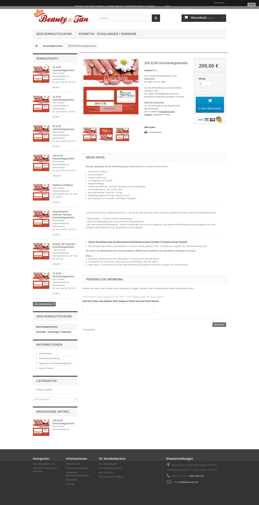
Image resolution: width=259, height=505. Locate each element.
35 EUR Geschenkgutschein (63, 128)
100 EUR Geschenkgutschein (63, 157)
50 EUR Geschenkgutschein (63, 69)
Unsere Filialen (45, 368)
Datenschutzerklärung (49, 358)
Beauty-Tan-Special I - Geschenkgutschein (65, 245)
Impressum (71, 480)
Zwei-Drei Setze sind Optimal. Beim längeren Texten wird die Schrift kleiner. (120, 301)
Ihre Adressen (106, 472)
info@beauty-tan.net (188, 482)
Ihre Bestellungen (108, 464)
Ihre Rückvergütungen (110, 468)
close (251, 4)
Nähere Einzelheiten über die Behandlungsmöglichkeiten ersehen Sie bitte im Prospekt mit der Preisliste (137, 242)
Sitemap (70, 484)
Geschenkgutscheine (54, 34)
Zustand (148, 70)
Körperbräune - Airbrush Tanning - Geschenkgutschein (63, 214)
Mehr (167, 6)
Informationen (49, 345)
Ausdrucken (155, 132)
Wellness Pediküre (63, 185)
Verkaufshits (47, 58)
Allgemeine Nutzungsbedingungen (55, 363)
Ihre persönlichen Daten (111, 477)
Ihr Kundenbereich (112, 459)
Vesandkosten (45, 353)
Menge (202, 78)
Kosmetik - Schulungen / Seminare (107, 34)
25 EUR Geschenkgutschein (63, 98)
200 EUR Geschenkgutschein (63, 422)
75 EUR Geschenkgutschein (63, 275)
